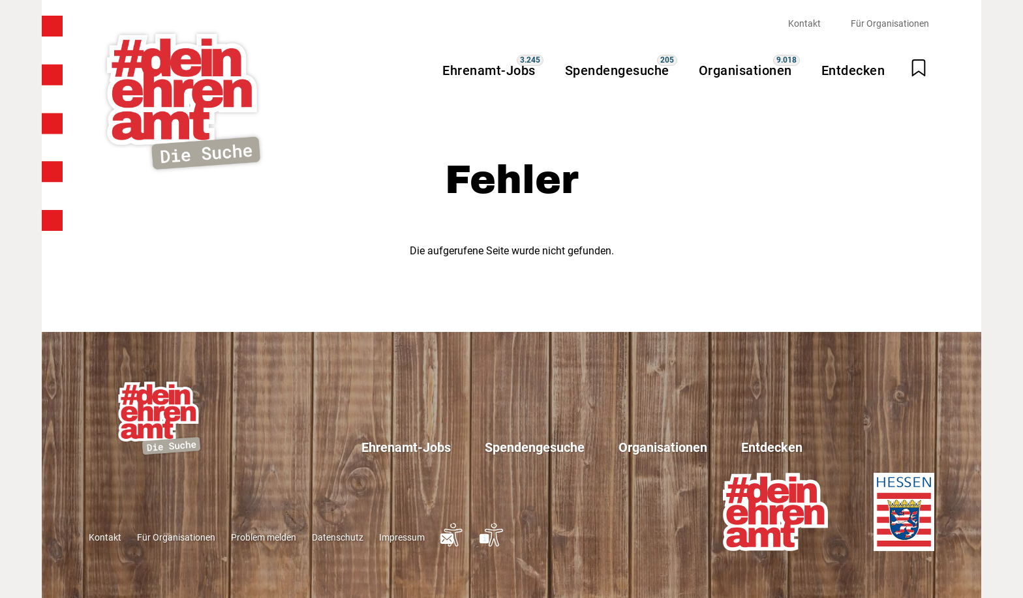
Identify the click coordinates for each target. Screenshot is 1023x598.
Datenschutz (337, 537)
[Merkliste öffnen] (918, 67)
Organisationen (745, 70)
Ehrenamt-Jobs (489, 70)
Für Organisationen (890, 23)
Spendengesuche (617, 70)
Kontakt (804, 23)
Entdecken (853, 70)
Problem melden (263, 537)
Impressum (402, 537)
